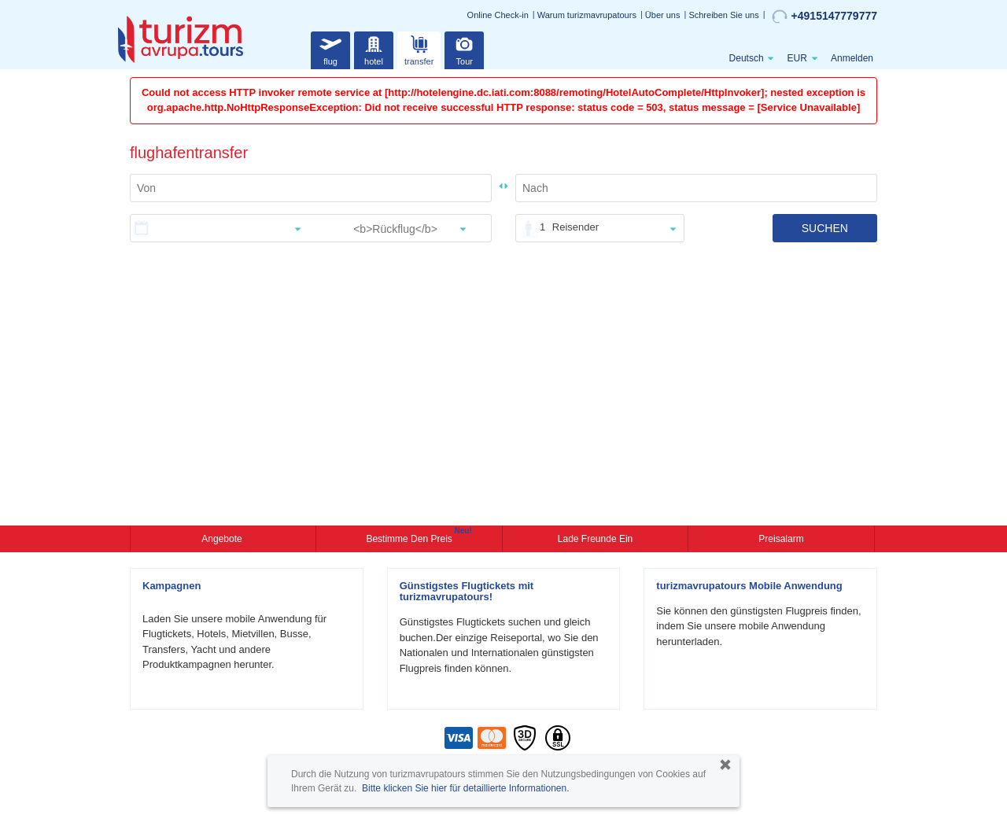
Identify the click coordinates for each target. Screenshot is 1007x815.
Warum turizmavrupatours (586, 15)
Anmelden (852, 58)
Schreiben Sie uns (723, 15)
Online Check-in (498, 15)
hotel (374, 48)
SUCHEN (825, 228)
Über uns (663, 15)
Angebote (223, 538)
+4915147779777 (824, 16)
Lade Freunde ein (595, 538)
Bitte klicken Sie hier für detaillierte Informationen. (465, 788)
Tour (464, 48)
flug (330, 48)
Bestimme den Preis (411, 537)
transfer (418, 48)
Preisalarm (780, 538)
